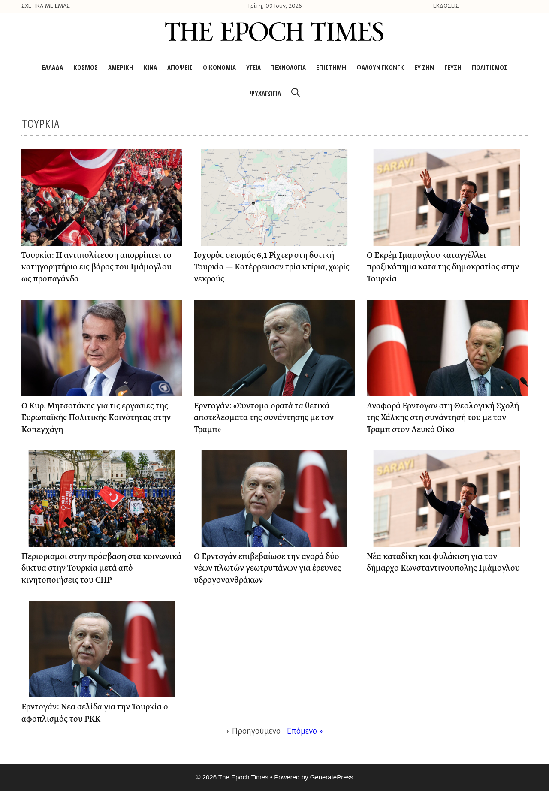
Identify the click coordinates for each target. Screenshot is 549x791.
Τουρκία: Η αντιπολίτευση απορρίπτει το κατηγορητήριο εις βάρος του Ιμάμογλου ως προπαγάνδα (96, 267)
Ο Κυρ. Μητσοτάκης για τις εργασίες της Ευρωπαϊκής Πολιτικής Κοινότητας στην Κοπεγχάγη (96, 418)
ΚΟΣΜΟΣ (85, 68)
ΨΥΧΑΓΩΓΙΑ (265, 94)
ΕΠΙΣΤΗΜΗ (331, 68)
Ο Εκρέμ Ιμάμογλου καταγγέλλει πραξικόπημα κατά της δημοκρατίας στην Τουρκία (443, 267)
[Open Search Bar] (295, 94)
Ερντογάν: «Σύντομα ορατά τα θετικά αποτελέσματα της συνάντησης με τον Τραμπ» (264, 418)
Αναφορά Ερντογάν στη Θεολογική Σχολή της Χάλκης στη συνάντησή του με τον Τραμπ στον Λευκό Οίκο (443, 418)
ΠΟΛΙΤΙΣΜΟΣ (489, 68)
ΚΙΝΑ (150, 68)
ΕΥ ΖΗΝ (424, 68)
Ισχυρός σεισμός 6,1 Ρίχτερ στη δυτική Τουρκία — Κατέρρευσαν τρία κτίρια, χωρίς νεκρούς (272, 267)
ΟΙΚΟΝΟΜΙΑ (219, 68)
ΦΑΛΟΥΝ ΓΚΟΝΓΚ (380, 68)
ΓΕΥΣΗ (453, 68)
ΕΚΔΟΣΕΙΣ (446, 6)
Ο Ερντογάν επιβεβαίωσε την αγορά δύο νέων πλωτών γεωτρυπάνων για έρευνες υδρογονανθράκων (267, 568)
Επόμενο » (305, 731)
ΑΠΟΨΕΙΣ (180, 68)
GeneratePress (331, 777)
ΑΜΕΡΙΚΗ (120, 68)
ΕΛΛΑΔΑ (52, 68)
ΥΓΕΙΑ (253, 68)
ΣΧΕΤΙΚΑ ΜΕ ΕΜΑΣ (45, 6)
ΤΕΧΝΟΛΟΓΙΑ (288, 68)
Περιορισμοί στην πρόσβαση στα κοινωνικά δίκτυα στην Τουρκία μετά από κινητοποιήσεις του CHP (101, 568)
